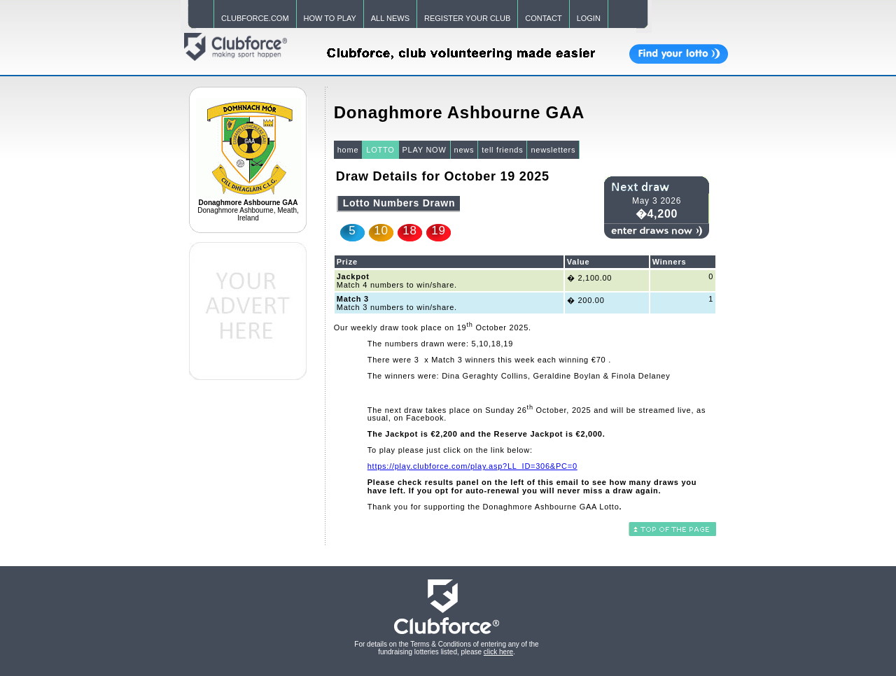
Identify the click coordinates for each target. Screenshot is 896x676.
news (464, 150)
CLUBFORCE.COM (255, 18)
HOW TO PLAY (330, 18)
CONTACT (543, 18)
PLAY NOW (424, 150)
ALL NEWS (390, 18)
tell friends (502, 150)
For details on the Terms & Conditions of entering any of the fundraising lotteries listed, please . (446, 648)
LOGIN (589, 18)
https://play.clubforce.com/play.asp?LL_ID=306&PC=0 (473, 466)
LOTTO (380, 150)
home (348, 150)
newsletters (553, 150)
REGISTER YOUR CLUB (467, 18)
